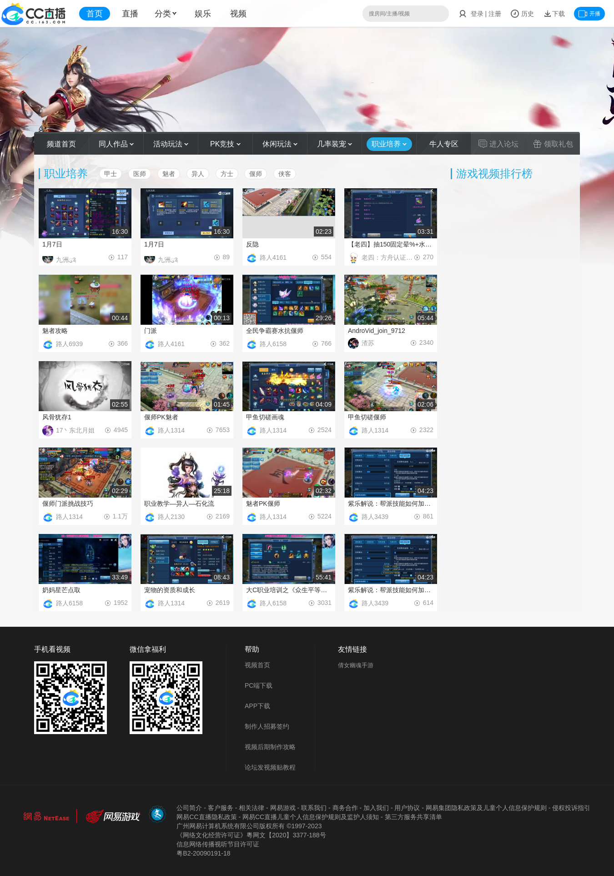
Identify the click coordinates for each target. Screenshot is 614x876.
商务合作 (345, 807)
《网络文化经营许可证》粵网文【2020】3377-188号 (251, 835)
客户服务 (220, 807)
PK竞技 (225, 144)
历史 (522, 13)
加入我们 (376, 807)
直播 (130, 13)
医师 (139, 173)
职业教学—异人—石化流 (179, 503)
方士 (227, 173)
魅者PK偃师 (263, 503)
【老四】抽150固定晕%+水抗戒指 (390, 244)
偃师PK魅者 (161, 417)
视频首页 (257, 665)
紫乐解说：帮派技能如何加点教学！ (390, 503)
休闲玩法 (279, 144)
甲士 (110, 173)
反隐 (252, 244)
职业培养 (389, 144)
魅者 (168, 173)
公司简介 (189, 807)
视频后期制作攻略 (270, 747)
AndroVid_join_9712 (376, 330)
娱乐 (203, 13)
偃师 (255, 173)
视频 (238, 13)
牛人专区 (443, 144)
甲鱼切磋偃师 (367, 417)
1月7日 (52, 244)
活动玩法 (170, 144)
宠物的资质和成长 (169, 590)
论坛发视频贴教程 (270, 767)
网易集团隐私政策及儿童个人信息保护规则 (486, 807)
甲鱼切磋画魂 (265, 417)
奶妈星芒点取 (61, 590)
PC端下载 (258, 685)
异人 (197, 173)
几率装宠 (334, 144)
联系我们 (314, 807)
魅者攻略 (55, 330)
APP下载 (257, 706)
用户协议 (407, 807)
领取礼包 (553, 144)
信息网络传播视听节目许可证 (217, 844)
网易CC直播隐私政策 (206, 817)
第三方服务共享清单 (413, 817)
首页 (94, 13)
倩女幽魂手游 (355, 665)
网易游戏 (283, 807)
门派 (150, 330)
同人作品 (116, 144)
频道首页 (61, 144)
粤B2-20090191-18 (203, 853)
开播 (589, 13)
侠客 (284, 173)
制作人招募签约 (267, 726)
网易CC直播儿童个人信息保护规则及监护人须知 (310, 817)
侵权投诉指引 (571, 807)
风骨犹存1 (56, 417)
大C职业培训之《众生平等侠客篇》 (289, 590)
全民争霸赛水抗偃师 (274, 330)
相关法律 (251, 807)
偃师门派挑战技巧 (67, 503)
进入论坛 (498, 144)
